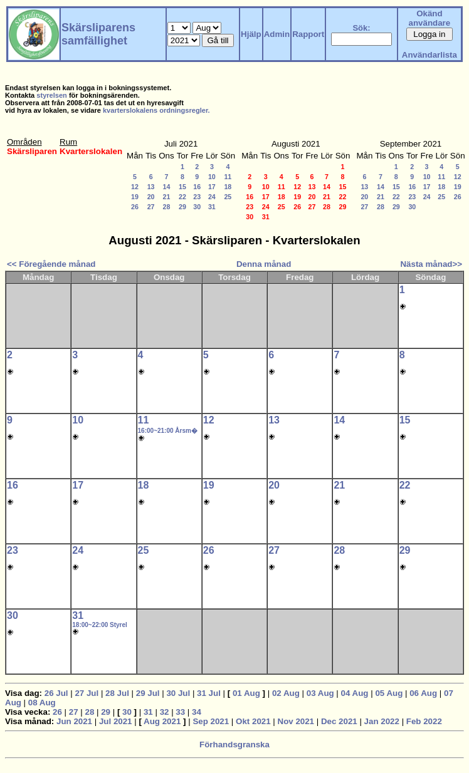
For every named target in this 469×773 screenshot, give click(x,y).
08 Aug (42, 702)
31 (212, 206)
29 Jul (148, 693)
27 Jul (86, 693)
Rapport (308, 34)
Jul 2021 (115, 721)
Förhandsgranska (234, 744)
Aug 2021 (162, 721)
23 (197, 196)
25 (227, 196)
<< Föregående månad (51, 264)
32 (164, 712)
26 (135, 206)
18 (227, 186)
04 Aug (355, 693)
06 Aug (423, 693)
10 (212, 176)
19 (135, 196)
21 (167, 196)
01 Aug (246, 693)
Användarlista (429, 55)
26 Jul (56, 693)
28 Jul (117, 693)
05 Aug (389, 693)
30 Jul (178, 693)
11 (227, 176)
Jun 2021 (74, 721)
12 (135, 186)
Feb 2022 (424, 721)
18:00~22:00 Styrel (99, 624)
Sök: (361, 28)
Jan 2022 (381, 721)
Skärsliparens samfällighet (98, 34)
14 (167, 186)
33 (180, 712)
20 (151, 196)
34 (196, 712)
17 (212, 186)
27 (151, 206)
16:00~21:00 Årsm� (168, 430)
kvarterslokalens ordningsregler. (156, 110)
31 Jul (209, 693)
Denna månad (263, 264)
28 (167, 206)
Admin (277, 34)
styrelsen (51, 95)
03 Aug (320, 693)
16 (197, 186)
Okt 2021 (253, 721)
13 (151, 186)
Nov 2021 (296, 721)
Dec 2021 (339, 721)
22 (182, 196)
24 (212, 196)
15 (182, 186)
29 (182, 206)
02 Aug (286, 693)
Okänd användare (430, 18)
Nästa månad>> (431, 264)
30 (197, 206)
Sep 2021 (210, 721)
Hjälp (251, 34)
